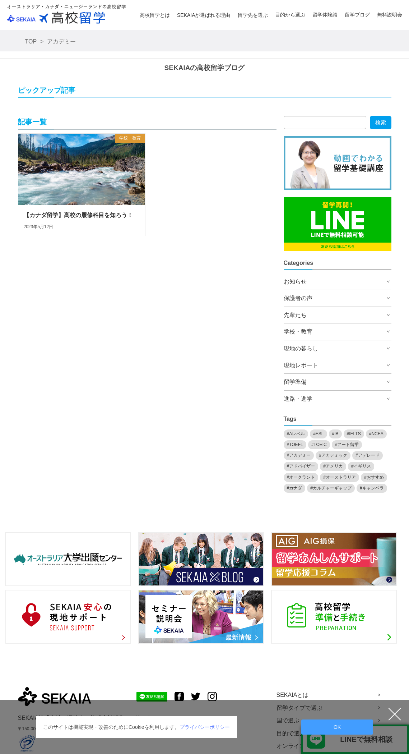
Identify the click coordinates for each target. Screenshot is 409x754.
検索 (380, 122)
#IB (335, 433)
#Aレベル (296, 433)
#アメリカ (333, 466)
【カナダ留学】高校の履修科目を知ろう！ (78, 215)
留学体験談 (325, 15)
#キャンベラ (372, 488)
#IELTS (354, 433)
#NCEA (376, 433)
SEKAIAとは (292, 695)
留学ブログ (357, 15)
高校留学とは (155, 15)
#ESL (318, 433)
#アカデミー (299, 455)
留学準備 (295, 382)
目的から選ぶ (290, 15)
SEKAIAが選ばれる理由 (204, 15)
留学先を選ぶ (253, 15)
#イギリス (361, 466)
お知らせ (295, 282)
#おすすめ (374, 477)
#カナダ (294, 488)
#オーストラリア (339, 477)
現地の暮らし (301, 348)
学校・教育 (130, 138)
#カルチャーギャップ (331, 488)
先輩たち (295, 315)
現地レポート (301, 365)
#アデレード (367, 455)
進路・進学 (298, 399)
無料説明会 (389, 15)
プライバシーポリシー (205, 727)
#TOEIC (319, 444)
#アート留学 (347, 444)
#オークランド (301, 477)
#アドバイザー (301, 466)
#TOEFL (295, 444)
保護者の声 (298, 298)
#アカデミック (333, 455)
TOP (31, 41)
